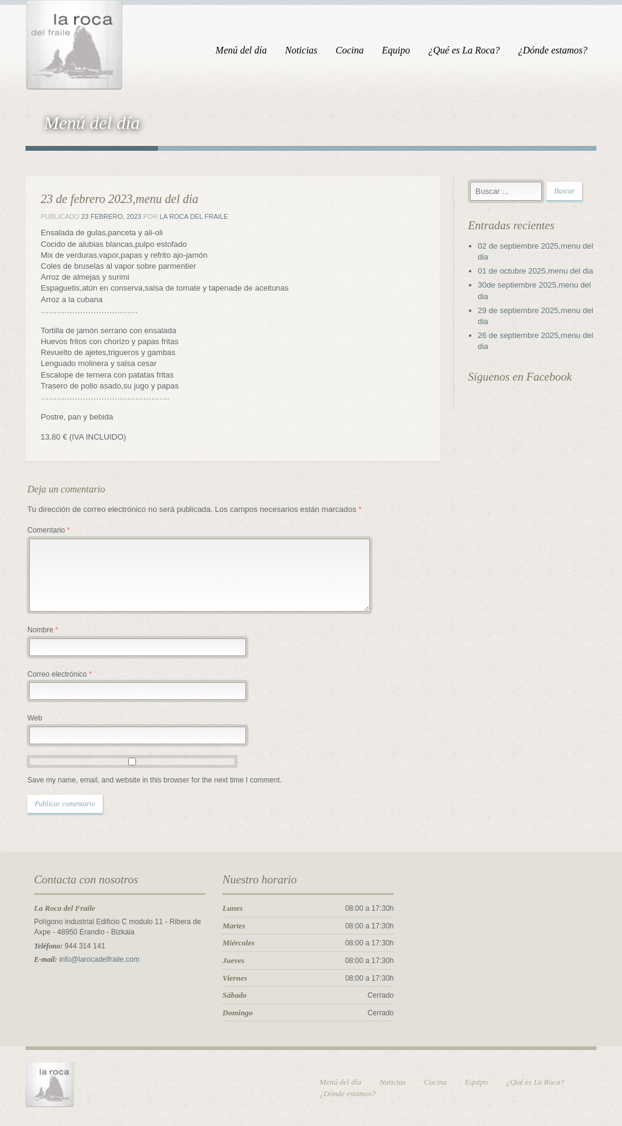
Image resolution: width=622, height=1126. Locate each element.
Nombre (42, 630)
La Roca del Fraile (194, 216)
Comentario (48, 530)
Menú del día (241, 50)
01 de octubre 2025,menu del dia (535, 270)
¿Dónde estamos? (552, 50)
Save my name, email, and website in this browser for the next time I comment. (154, 780)
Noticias (301, 50)
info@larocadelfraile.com (99, 959)
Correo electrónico (59, 674)
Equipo (396, 50)
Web (34, 718)
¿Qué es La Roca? (464, 50)
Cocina (350, 50)
